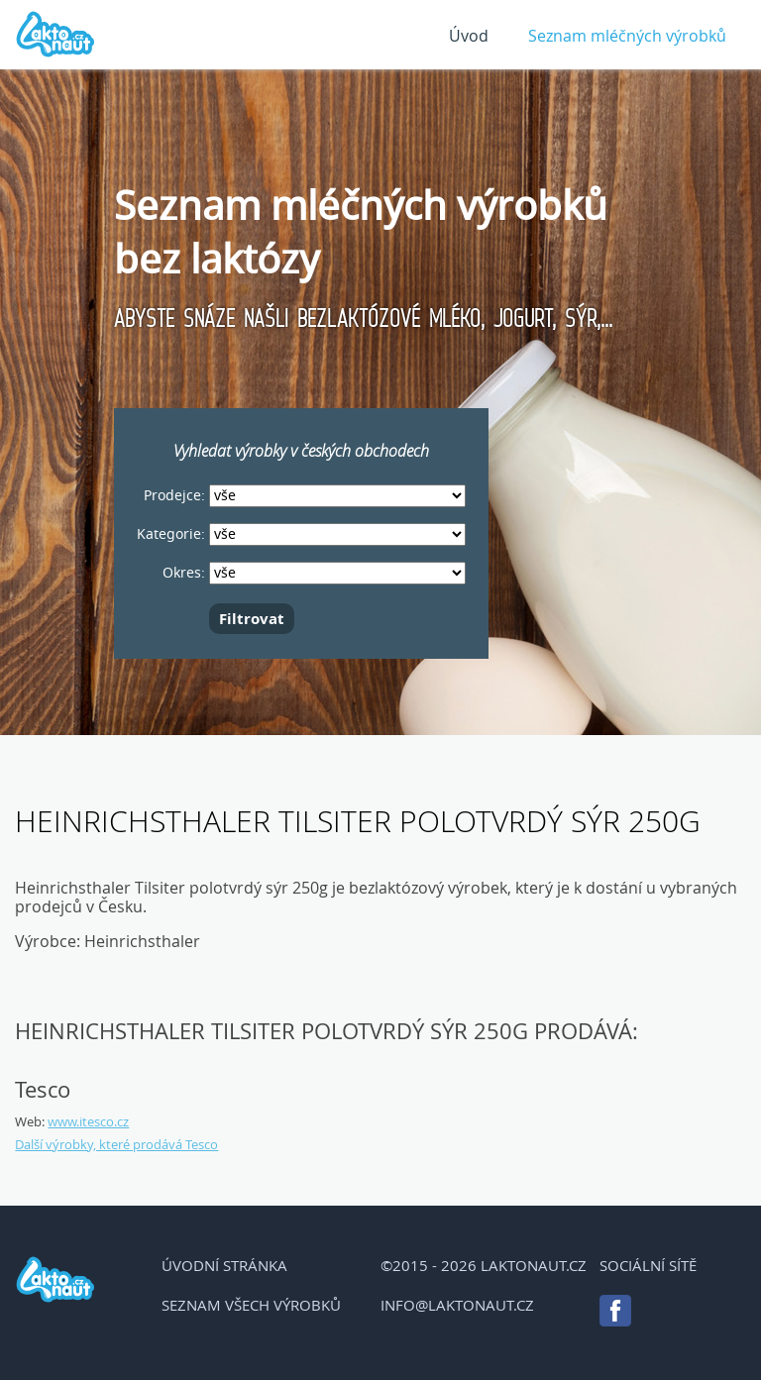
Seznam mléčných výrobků (627, 36)
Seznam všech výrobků (251, 1305)
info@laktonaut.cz (457, 1305)
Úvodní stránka (224, 1265)
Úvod (469, 36)
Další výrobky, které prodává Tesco (116, 1144)
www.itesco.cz (88, 1121)
